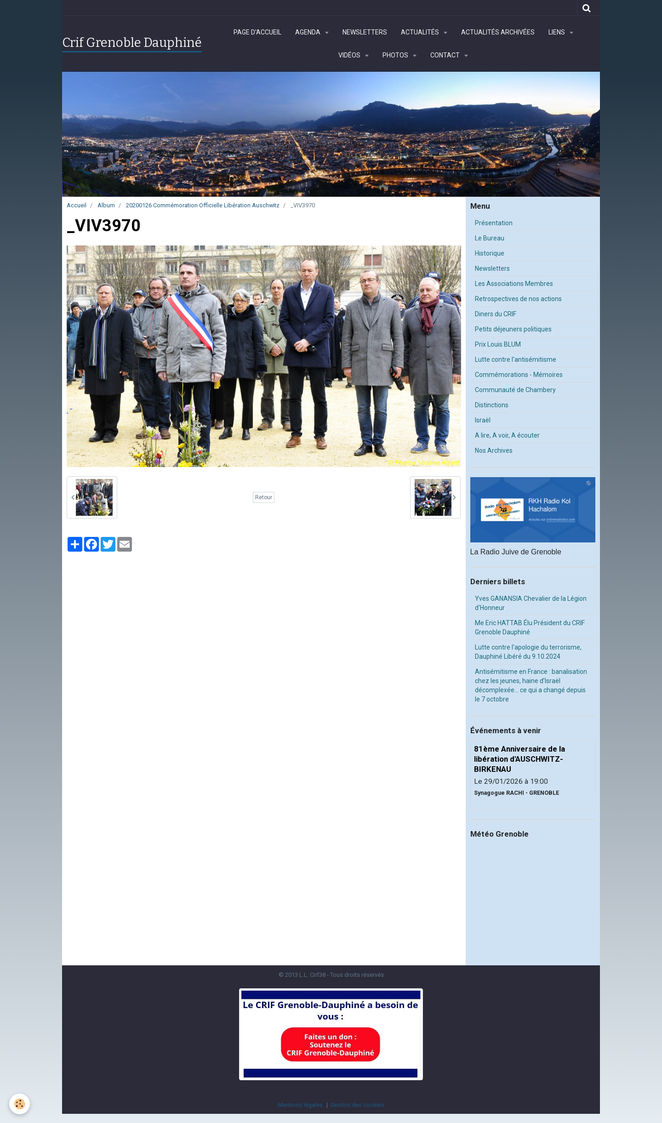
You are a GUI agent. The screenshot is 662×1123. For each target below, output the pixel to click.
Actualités (420, 32)
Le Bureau (489, 238)
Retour (263, 497)
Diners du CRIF (495, 314)
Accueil (76, 205)
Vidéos (350, 55)
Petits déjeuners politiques (513, 329)
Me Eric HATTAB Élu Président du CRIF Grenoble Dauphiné (530, 627)
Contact (445, 55)
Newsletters (364, 32)
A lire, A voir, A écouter (507, 435)
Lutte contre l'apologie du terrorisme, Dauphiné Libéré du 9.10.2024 (528, 652)
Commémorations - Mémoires (519, 374)
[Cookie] (19, 1104)
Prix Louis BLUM (498, 344)
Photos (396, 55)
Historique (489, 253)
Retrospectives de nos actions (518, 298)
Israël (483, 420)
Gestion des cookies (357, 1104)
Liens (557, 32)
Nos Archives (494, 450)
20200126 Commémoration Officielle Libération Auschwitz (203, 205)
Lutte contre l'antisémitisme (515, 359)
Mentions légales (300, 1104)
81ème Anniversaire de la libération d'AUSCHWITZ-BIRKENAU (519, 759)
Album (106, 205)
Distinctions (491, 405)
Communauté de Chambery (515, 389)
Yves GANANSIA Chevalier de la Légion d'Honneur (531, 603)
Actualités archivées (498, 32)
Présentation (494, 223)
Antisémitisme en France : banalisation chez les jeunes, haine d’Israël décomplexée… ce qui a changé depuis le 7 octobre (531, 685)
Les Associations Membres (514, 283)
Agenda (308, 32)
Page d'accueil (257, 32)
